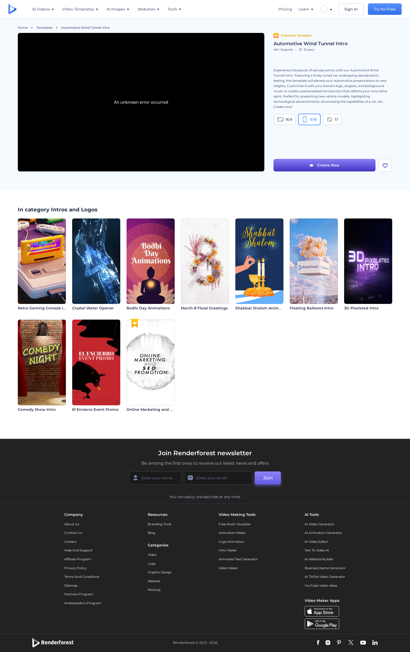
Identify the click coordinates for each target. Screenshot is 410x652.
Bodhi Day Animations (148, 308)
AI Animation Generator (323, 533)
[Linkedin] (375, 643)
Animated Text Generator (238, 559)
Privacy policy (75, 568)
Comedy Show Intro (37, 409)
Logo (152, 564)
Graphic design (160, 572)
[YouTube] (363, 643)
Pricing (285, 9)
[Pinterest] (339, 643)
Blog (151, 533)
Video (152, 555)
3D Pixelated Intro (361, 308)
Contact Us (73, 533)
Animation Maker (232, 533)
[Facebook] (318, 643)
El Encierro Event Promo (95, 409)
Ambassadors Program (82, 603)
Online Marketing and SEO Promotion (163, 409)
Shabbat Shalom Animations (263, 308)
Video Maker (228, 568)
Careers (70, 542)
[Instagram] (328, 643)
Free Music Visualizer (235, 524)
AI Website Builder (319, 559)
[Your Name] (155, 477)
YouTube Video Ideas (321, 585)
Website (154, 581)
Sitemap (70, 585)
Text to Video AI (317, 550)
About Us (71, 524)
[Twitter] (351, 643)
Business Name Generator (325, 568)
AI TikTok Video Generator (325, 577)
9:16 (309, 119)
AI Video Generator (319, 524)
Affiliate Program (77, 559)
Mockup (154, 590)
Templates (44, 27)
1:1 (332, 119)
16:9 (284, 119)
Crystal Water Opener (93, 308)
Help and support (78, 550)
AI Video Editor (316, 542)
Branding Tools (159, 524)
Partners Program (78, 594)
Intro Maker (228, 550)
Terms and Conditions (81, 577)
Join (268, 478)
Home (23, 27)
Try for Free (385, 9)
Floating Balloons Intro (311, 308)
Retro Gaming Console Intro (44, 308)
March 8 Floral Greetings (204, 308)
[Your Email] (218, 477)
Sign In (351, 9)
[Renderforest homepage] (12, 9)
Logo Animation (231, 542)
